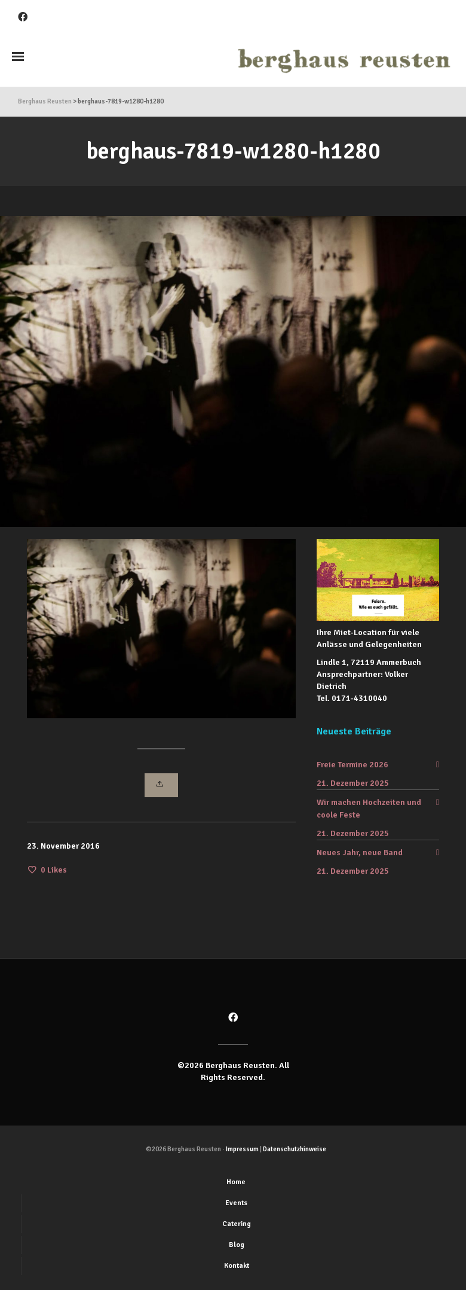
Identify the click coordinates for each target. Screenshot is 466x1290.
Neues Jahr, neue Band (360, 852)
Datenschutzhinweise (294, 1149)
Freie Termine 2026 (352, 765)
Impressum (242, 1149)
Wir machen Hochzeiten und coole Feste (369, 808)
